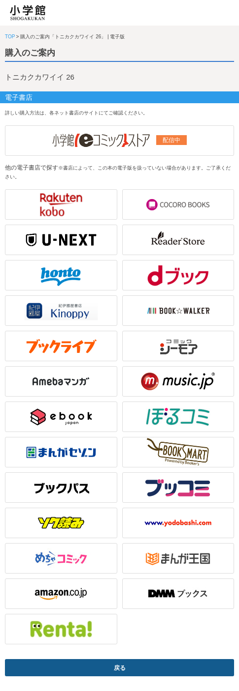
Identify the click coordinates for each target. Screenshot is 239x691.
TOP (10, 36)
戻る (120, 667)
